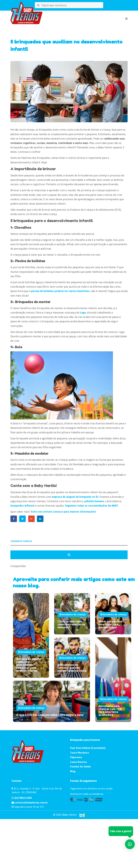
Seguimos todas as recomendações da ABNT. (92, 505)
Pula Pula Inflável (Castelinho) (87, 747)
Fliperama (76, 757)
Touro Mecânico (79, 752)
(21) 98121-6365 (22, 797)
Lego (83, 312)
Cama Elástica (78, 761)
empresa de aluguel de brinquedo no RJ (75, 496)
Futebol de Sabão (80, 766)
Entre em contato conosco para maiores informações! (63, 511)
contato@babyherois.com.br (30, 802)
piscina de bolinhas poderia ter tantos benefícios (60, 291)
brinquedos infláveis (22, 505)
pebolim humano (94, 501)
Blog (72, 771)
